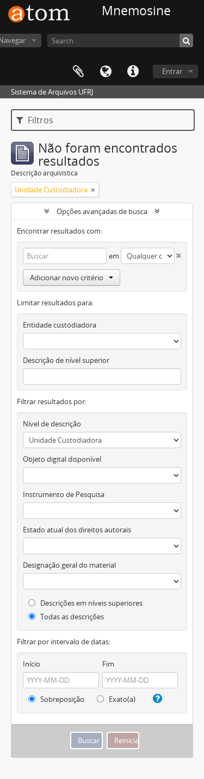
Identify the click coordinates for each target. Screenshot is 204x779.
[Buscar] (186, 40)
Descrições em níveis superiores (85, 603)
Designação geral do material (69, 565)
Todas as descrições (66, 616)
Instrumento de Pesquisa (63, 494)
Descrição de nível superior (66, 360)
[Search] (120, 40)
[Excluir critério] (178, 253)
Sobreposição (56, 699)
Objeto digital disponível (62, 459)
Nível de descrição (52, 424)
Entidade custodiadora (59, 325)
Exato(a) (116, 699)
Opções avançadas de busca (102, 211)
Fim (108, 664)
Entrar (172, 71)
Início (31, 664)
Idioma (105, 71)
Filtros (34, 120)
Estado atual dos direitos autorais (77, 530)
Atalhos (132, 71)
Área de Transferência (78, 71)
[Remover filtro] (93, 189)
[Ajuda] (156, 698)
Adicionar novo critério (71, 277)
